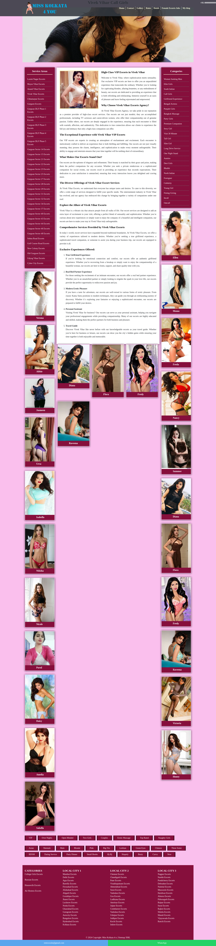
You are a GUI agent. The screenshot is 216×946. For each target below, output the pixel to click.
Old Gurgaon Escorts (36, 253)
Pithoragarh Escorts (166, 899)
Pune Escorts (115, 880)
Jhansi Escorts (69, 899)
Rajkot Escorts (164, 909)
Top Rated (144, 838)
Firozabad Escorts (70, 887)
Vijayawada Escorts (166, 918)
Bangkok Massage (171, 114)
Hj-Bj (109, 854)
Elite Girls (168, 84)
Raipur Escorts (164, 902)
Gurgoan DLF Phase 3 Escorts (36, 126)
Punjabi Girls (169, 109)
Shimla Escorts (164, 912)
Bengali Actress (170, 104)
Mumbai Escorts (69, 874)
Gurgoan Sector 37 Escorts (38, 209)
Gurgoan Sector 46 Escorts (38, 228)
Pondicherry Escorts (166, 880)
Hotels (156, 8)
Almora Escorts (164, 896)
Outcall (167, 203)
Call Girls (168, 94)
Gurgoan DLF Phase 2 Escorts (36, 118)
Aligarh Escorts (69, 893)
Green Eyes (141, 848)
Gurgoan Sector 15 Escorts (38, 154)
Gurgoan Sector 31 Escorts (38, 194)
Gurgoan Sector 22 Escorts (38, 164)
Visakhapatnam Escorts (120, 884)
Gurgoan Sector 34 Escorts (38, 204)
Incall (166, 198)
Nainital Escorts (164, 887)
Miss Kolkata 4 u (109, 937)
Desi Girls (168, 163)
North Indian (169, 173)
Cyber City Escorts (35, 263)
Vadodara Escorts (117, 893)
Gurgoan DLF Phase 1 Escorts (36, 110)
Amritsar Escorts (117, 902)
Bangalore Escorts (70, 918)
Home (121, 8)
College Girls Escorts (34, 874)
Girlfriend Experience (173, 99)
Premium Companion (173, 124)
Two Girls (87, 838)
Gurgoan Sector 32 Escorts (38, 199)
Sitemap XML (124, 937)
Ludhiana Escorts (117, 899)
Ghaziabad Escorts (70, 909)
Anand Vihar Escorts (36, 89)
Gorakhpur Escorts (70, 896)
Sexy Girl (168, 129)
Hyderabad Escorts (71, 921)
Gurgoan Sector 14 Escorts (38, 149)
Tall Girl (167, 138)
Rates (148, 8)
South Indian (169, 89)
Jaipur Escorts (116, 906)
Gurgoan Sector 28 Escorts (38, 184)
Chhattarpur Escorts (35, 99)
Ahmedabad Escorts (118, 887)
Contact (130, 8)
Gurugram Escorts (70, 912)
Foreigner (168, 178)
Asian (31, 848)
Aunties (167, 158)
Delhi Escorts (68, 877)
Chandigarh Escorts (118, 877)
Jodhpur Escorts (117, 918)
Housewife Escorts (32, 885)
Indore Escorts (116, 924)
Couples (104, 838)
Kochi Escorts (116, 921)
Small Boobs (92, 854)
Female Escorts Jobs (171, 8)
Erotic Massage (123, 838)
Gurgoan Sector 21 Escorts (38, 159)
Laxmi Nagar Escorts (36, 79)
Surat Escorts (115, 890)
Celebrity (168, 183)
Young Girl (168, 188)
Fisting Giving (170, 193)
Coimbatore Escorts (118, 909)
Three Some (176, 848)
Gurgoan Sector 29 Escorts (38, 189)
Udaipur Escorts (117, 915)
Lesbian (123, 848)
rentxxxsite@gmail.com (54, 943)
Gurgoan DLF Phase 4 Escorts (36, 134)
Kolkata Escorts (69, 924)
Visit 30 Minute (170, 134)
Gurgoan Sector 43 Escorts (38, 219)
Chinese (158, 848)
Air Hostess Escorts (33, 891)
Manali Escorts (164, 915)
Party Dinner (71, 854)
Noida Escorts (69, 906)
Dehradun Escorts (165, 884)
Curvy (155, 854)
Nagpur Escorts (164, 874)
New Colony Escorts (36, 248)
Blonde (77, 848)
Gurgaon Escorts (34, 104)
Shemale (47, 848)
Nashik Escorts (164, 877)
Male (62, 848)
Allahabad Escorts (70, 890)
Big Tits (106, 848)
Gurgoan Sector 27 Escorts (38, 179)
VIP (30, 838)
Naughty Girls (164, 838)
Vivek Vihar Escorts (35, 94)
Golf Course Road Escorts (38, 243)
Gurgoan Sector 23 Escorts (38, 169)
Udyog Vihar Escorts (36, 258)
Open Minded (67, 838)
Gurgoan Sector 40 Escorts (38, 214)
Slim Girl (168, 143)
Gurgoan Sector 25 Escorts (38, 174)
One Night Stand (171, 153)
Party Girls (168, 119)
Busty (140, 854)
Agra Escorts (68, 880)
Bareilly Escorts (69, 884)
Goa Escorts (115, 896)
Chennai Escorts (117, 874)
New (169, 854)
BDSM (32, 854)
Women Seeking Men (173, 79)
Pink (92, 848)
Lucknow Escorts (70, 902)
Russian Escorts (31, 880)
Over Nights (47, 838)
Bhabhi (167, 168)
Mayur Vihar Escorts (36, 84)
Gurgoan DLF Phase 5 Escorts (36, 143)
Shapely (125, 854)
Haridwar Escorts (165, 893)
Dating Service (50, 854)
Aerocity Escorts (70, 915)
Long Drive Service (172, 148)
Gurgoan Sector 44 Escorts (38, 224)
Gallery (140, 8)
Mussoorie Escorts (165, 890)
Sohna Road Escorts (35, 238)
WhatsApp (162, 943)
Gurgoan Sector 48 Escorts (38, 233)
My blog (186, 8)
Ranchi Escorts (164, 921)
